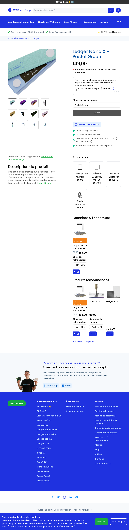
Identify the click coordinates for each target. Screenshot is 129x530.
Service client (17, 403)
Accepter (101, 521)
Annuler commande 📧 (106, 406)
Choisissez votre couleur (85, 100)
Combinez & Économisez (21, 22)
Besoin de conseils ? (87, 124)
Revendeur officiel (75, 406)
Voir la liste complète (83, 341)
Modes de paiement (105, 415)
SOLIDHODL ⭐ (44, 406)
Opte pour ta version (96, 321)
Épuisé (97, 112)
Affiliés (98, 454)
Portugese (87, 509)
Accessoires (90, 22)
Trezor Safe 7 (43, 480)
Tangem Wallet (45, 466)
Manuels (99, 444)
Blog (97, 449)
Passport (41, 457)
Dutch (40, 509)
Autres (104, 22)
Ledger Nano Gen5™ (47, 429)
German (58, 509)
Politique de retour (104, 411)
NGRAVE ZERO (44, 448)
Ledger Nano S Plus (46, 434)
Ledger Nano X (44, 183)
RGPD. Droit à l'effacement (101, 439)
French (76, 509)
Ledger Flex (42, 425)
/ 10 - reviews (109, 32)
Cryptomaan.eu (103, 463)
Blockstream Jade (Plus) (49, 415)
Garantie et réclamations (108, 428)
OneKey (41, 452)
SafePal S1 (42, 462)
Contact (99, 459)
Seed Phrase (70, 22)
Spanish (67, 509)
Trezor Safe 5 (43, 476)
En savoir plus (118, 521)
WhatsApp (51, 385)
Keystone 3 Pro (44, 420)
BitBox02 (41, 411)
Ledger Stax (43, 443)
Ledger (36, 38)
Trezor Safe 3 (43, 471)
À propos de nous (75, 411)
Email (66, 385)
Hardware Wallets (48, 22)
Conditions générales (106, 432)
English (48, 509)
